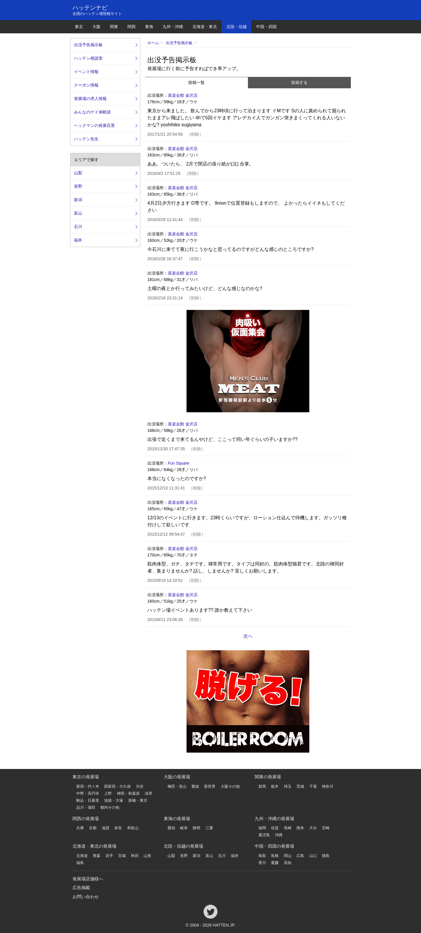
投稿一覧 (196, 82)
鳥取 (262, 855)
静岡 (196, 828)
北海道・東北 (204, 26)
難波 (195, 786)
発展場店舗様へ (88, 878)
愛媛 (275, 862)
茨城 (300, 786)
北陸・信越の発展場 (183, 846)
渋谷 (140, 786)
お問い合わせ (86, 896)
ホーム (153, 43)
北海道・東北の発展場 (94, 846)
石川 (78, 226)
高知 (287, 862)
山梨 (78, 172)
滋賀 (105, 828)
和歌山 (133, 828)
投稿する (299, 82)
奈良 (118, 828)
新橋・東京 (137, 800)
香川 (262, 862)
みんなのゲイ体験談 (92, 112)
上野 (108, 793)
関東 (114, 26)
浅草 (148, 793)
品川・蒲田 (85, 807)
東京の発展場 (86, 776)
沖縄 (278, 835)
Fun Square (178, 463)
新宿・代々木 (87, 786)
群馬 (262, 786)
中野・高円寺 (87, 793)
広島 (300, 855)
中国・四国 (266, 26)
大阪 (96, 26)
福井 (78, 240)
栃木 (275, 786)
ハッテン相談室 (88, 58)
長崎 (287, 828)
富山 (78, 213)
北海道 (82, 855)
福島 (80, 862)
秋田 (135, 855)
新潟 (78, 199)
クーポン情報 (86, 85)
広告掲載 (81, 887)
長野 (78, 186)
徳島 (325, 855)
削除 (195, 134)
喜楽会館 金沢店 (183, 95)
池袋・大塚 (113, 800)
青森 (96, 855)
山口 (313, 855)
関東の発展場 (268, 776)
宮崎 (325, 828)
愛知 (171, 828)
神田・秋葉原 (128, 793)
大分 (313, 828)
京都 (92, 828)
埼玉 (287, 786)
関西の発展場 (86, 818)
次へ (248, 636)
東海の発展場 (177, 818)
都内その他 (109, 807)
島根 (275, 855)
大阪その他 (230, 786)
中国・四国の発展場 (274, 846)
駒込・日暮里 (87, 800)
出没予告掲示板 (179, 43)
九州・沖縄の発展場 (274, 818)
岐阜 (184, 828)
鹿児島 (264, 835)
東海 (149, 26)
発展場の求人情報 (90, 98)
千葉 (313, 786)
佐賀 (275, 828)
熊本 (300, 828)
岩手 (109, 855)
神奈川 (327, 786)
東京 (79, 26)
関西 (131, 26)
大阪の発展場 (177, 776)
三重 (209, 828)
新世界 (209, 786)
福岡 (262, 828)
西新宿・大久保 (117, 786)
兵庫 (80, 828)
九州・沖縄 (173, 26)
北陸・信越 (236, 26)
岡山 (287, 855)
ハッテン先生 (86, 139)
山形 (147, 855)
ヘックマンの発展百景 (94, 125)
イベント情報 (86, 71)
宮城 (122, 855)
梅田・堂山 (177, 786)
